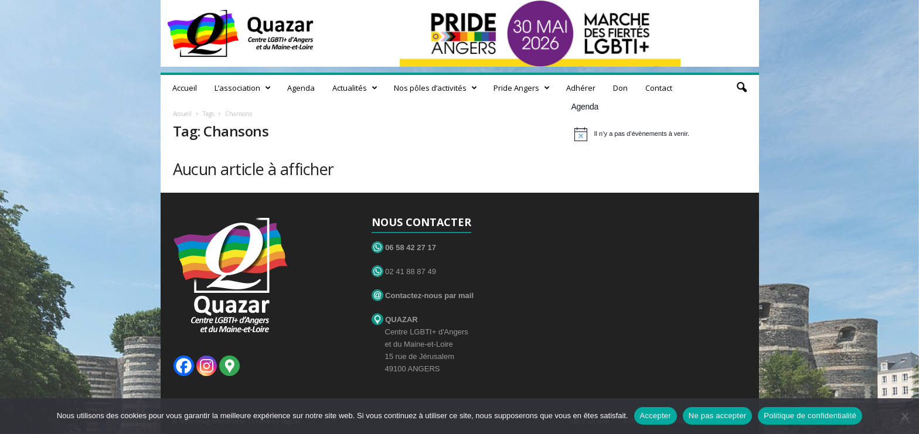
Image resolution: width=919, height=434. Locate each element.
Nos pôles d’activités (435, 88)
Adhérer (580, 88)
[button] (741, 88)
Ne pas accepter (717, 415)
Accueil (184, 88)
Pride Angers (521, 88)
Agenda (301, 88)
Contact (658, 88)
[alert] (660, 134)
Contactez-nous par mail (423, 295)
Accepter (655, 415)
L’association (243, 88)
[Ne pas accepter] (904, 416)
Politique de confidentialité (810, 415)
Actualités (354, 88)
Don (620, 88)
